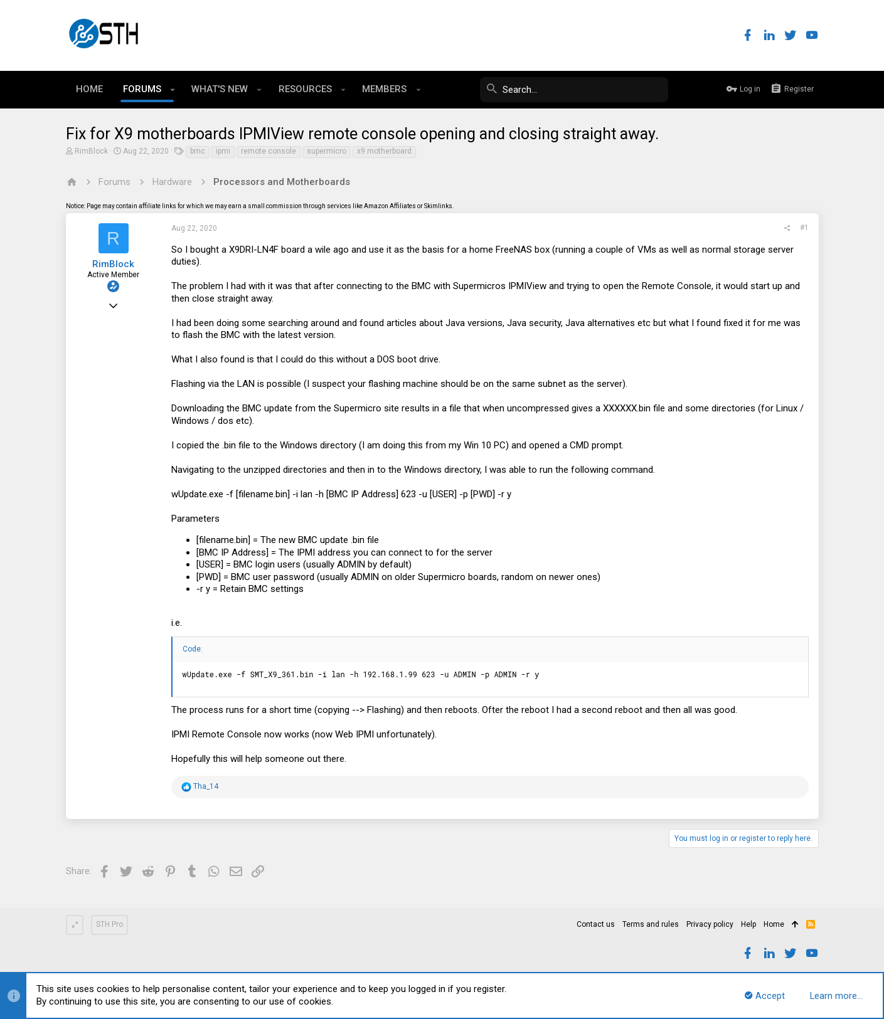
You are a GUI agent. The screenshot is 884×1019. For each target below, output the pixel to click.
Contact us (596, 924)
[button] (173, 89)
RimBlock (91, 151)
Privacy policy (709, 924)
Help (748, 924)
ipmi (223, 151)
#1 (804, 227)
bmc (197, 151)
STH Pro (109, 924)
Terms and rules (650, 924)
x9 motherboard (384, 151)
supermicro (326, 151)
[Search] (574, 89)
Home (774, 924)
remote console (268, 151)
